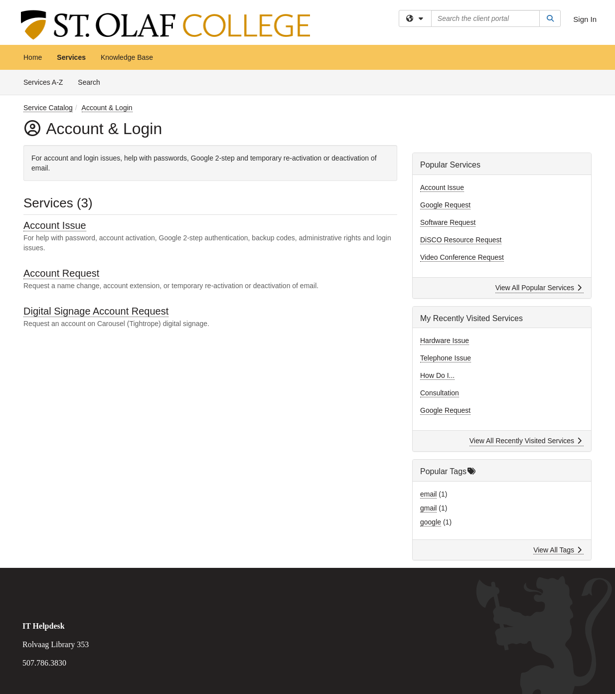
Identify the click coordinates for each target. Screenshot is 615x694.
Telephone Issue (445, 358)
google (430, 522)
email (428, 494)
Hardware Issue (444, 341)
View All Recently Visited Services (525, 441)
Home (32, 57)
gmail (428, 508)
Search (92, 81)
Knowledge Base (127, 57)
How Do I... (437, 375)
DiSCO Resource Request (460, 240)
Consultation (439, 393)
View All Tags (557, 550)
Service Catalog (48, 108)
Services (71, 57)
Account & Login (107, 108)
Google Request (445, 205)
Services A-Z (43, 82)
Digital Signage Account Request (95, 311)
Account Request (61, 273)
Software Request (447, 222)
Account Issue (54, 225)
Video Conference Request (462, 257)
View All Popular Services (538, 288)
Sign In (585, 19)
